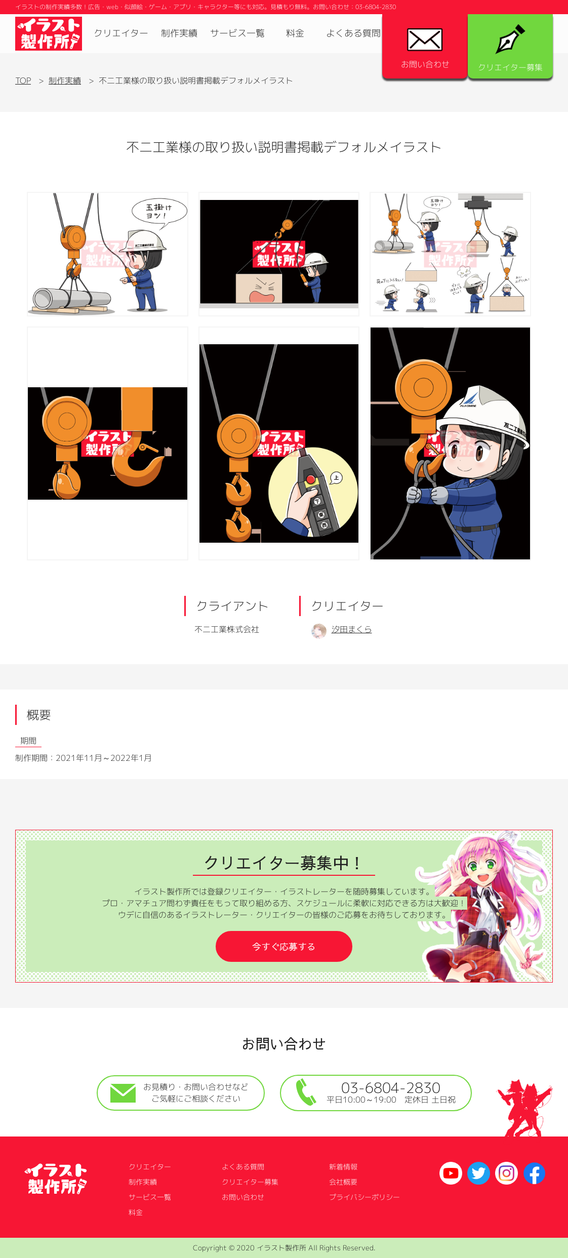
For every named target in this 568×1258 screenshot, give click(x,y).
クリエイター (121, 33)
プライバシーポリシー (364, 1197)
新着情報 (343, 1166)
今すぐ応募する (284, 946)
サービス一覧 (237, 33)
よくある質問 (353, 33)
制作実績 (179, 33)
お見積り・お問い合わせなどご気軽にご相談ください (179, 1092)
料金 (295, 33)
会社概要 (343, 1182)
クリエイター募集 (510, 48)
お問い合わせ (425, 49)
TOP (23, 80)
